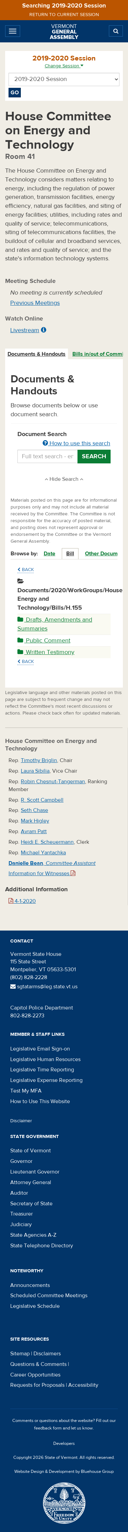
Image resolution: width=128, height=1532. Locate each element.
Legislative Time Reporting (42, 1069)
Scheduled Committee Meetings (48, 1295)
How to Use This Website (40, 1101)
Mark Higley (35, 820)
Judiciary (21, 1224)
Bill (70, 553)
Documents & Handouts (37, 354)
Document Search (64, 439)
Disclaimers (47, 1353)
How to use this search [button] (76, 443)
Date (49, 553)
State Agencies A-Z (33, 1235)
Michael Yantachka (43, 852)
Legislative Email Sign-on (40, 1048)
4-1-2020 (22, 901)
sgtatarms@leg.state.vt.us (43, 986)
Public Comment (43, 641)
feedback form (48, 1428)
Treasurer (21, 1213)
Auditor (19, 1193)
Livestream (24, 330)
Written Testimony (45, 652)
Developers (64, 1443)
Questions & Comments (38, 1364)
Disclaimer (21, 1121)
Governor (21, 1161)
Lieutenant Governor (34, 1171)
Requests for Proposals (37, 1385)
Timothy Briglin (39, 760)
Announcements (30, 1285)
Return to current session (64, 15)
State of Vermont (30, 1150)
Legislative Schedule (35, 1306)
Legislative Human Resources (45, 1059)
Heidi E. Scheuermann (47, 842)
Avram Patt (34, 831)
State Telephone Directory (41, 1245)
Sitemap (20, 1353)
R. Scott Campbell (42, 800)
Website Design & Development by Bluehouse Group (64, 1471)
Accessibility (83, 1385)
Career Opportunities (35, 1374)
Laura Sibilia (35, 771)
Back (25, 570)
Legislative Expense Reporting (46, 1080)
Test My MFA (26, 1090)
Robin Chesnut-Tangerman (53, 781)
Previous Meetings (35, 303)
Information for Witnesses (42, 873)
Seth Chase (34, 810)
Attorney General (30, 1182)
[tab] (37, 354)
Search (94, 456)
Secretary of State (31, 1203)
